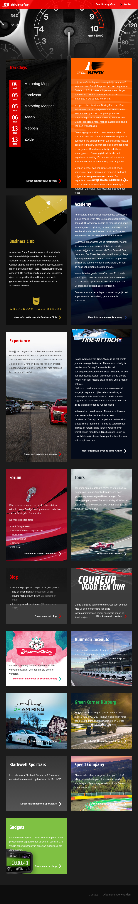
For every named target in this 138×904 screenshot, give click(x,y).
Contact (128, 4)
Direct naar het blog (46, 616)
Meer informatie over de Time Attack (102, 450)
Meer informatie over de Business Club (35, 317)
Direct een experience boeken (40, 454)
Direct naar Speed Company (106, 803)
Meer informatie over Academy (105, 317)
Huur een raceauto (112, 678)
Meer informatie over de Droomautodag (35, 678)
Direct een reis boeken (109, 553)
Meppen (31, 128)
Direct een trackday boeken (41, 181)
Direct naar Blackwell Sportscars (38, 803)
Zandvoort (33, 95)
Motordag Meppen (40, 84)
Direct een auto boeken (109, 616)
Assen (30, 117)
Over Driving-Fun (105, 4)
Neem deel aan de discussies (40, 553)
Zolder (30, 139)
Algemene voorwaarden (117, 894)
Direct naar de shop (46, 866)
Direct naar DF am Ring (44, 741)
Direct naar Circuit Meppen (107, 180)
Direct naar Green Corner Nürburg (103, 741)
